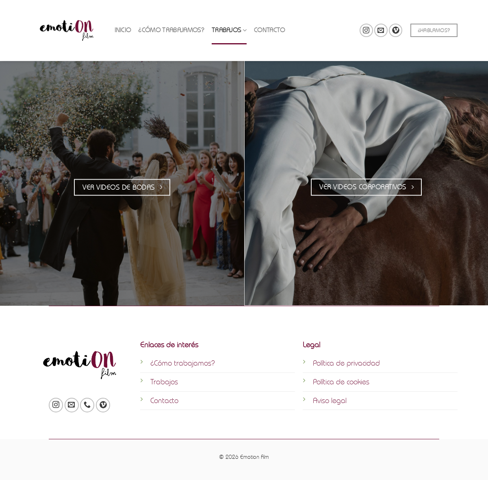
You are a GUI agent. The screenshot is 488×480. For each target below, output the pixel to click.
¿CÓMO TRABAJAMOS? (171, 23)
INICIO (123, 23)
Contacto (164, 400)
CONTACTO (269, 23)
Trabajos (164, 381)
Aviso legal (330, 400)
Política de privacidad (346, 363)
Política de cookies (341, 381)
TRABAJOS (229, 23)
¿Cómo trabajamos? (182, 363)
